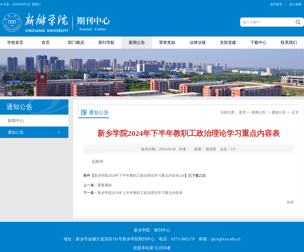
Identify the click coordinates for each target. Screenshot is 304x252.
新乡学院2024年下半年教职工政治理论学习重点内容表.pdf (139, 175)
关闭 (290, 202)
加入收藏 (295, 4)
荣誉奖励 (167, 42)
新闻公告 (137, 42)
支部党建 (228, 42)
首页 (46, 42)
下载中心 (258, 42)
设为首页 (276, 4)
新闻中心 (16, 120)
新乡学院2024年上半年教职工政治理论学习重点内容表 (140, 193)
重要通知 (105, 185)
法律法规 (197, 42)
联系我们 (289, 42)
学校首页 (15, 42)
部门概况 (76, 42)
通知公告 (16, 132)
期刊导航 (106, 42)
